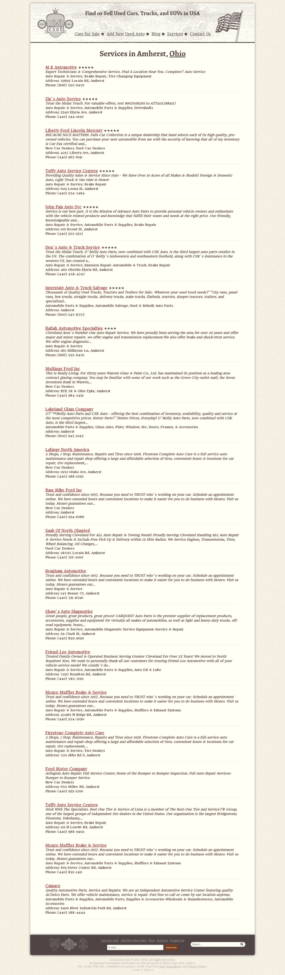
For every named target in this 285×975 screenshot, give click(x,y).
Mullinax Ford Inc (62, 369)
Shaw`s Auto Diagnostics (69, 611)
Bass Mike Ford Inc (63, 490)
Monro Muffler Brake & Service (76, 692)
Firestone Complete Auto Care (74, 733)
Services (175, 34)
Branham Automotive (65, 571)
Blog (156, 34)
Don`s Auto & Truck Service (72, 247)
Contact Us (200, 34)
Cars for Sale (87, 34)
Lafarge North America (67, 449)
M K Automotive (61, 67)
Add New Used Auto (126, 34)
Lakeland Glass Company (69, 409)
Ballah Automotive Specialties (74, 328)
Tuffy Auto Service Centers (71, 171)
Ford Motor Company (66, 769)
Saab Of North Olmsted (67, 530)
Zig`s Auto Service (63, 99)
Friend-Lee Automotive (67, 652)
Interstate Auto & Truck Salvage (76, 288)
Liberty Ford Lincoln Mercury (73, 130)
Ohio (177, 53)
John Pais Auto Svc (63, 207)
